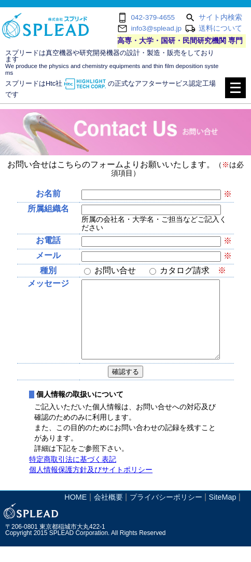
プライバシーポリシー (166, 512)
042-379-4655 (153, 17)
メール (48, 255)
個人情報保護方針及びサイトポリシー (90, 485)
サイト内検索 (220, 17)
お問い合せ (119, 270)
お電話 (48, 240)
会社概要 (108, 512)
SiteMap (222, 512)
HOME (75, 512)
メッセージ (48, 283)
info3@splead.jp (156, 28)
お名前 (48, 193)
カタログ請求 (193, 270)
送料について (220, 28)
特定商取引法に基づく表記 (72, 475)
